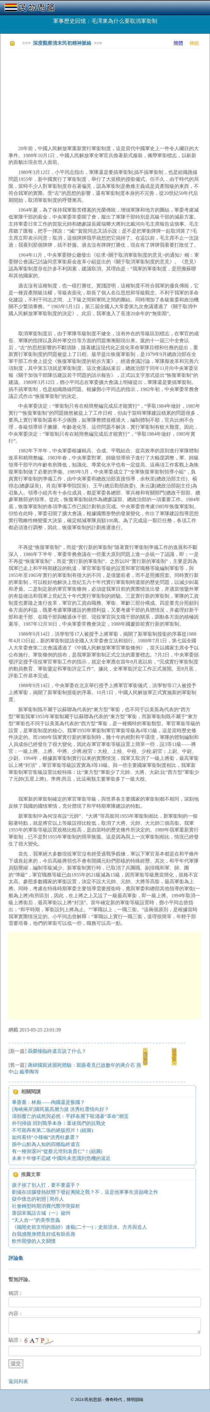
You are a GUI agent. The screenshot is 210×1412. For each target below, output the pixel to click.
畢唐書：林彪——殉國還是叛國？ (48, 1102)
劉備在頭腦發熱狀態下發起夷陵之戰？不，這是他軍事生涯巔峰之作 (85, 1192)
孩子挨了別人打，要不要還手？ (46, 1185)
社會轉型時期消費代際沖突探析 (46, 1206)
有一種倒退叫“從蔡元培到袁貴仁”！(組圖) (57, 1151)
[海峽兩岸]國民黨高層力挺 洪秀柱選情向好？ (60, 1109)
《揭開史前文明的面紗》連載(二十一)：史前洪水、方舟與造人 (79, 1227)
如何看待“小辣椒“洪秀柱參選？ (46, 1137)
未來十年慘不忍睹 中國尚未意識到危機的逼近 (61, 1158)
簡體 (178, 43)
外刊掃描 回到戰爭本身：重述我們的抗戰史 (59, 1123)
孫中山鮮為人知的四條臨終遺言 (46, 1144)
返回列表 (18, 1381)
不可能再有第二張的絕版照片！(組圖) (52, 1130)
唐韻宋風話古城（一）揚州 (41, 1213)
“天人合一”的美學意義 (36, 1220)
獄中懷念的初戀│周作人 (38, 1199)
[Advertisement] (109, 96)
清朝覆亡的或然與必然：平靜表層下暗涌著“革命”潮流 (70, 1116)
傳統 (194, 43)
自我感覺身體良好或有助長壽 (43, 1234)
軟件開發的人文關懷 (34, 1241)
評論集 (16, 1258)
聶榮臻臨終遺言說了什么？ (57, 1051)
